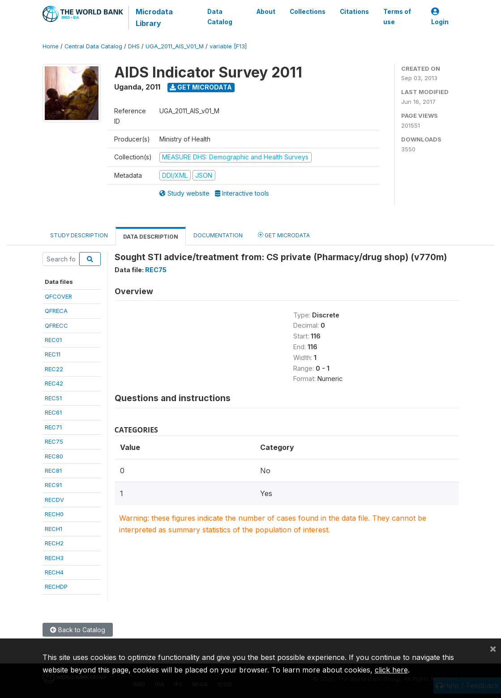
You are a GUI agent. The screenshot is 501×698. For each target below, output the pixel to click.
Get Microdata (201, 87)
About (265, 11)
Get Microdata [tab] (284, 235)
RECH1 (53, 528)
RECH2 (54, 543)
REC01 (53, 339)
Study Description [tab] (79, 235)
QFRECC (56, 325)
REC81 (53, 470)
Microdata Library (154, 17)
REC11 (52, 354)
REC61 (53, 412)
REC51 (53, 398)
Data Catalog (219, 16)
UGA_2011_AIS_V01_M (175, 46)
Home (51, 46)
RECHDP (56, 586)
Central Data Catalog (93, 46)
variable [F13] (228, 46)
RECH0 (54, 514)
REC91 (53, 484)
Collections (307, 11)
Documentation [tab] (218, 235)
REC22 (54, 369)
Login (440, 17)
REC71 (53, 427)
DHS (134, 46)
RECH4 (54, 572)
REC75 (54, 441)
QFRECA (56, 310)
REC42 (54, 383)
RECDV (54, 499)
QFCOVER (58, 296)
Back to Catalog (77, 630)
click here (391, 669)
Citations (353, 11)
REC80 (54, 456)
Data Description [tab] (150, 236)
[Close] (493, 648)
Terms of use (397, 16)
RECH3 (54, 557)
